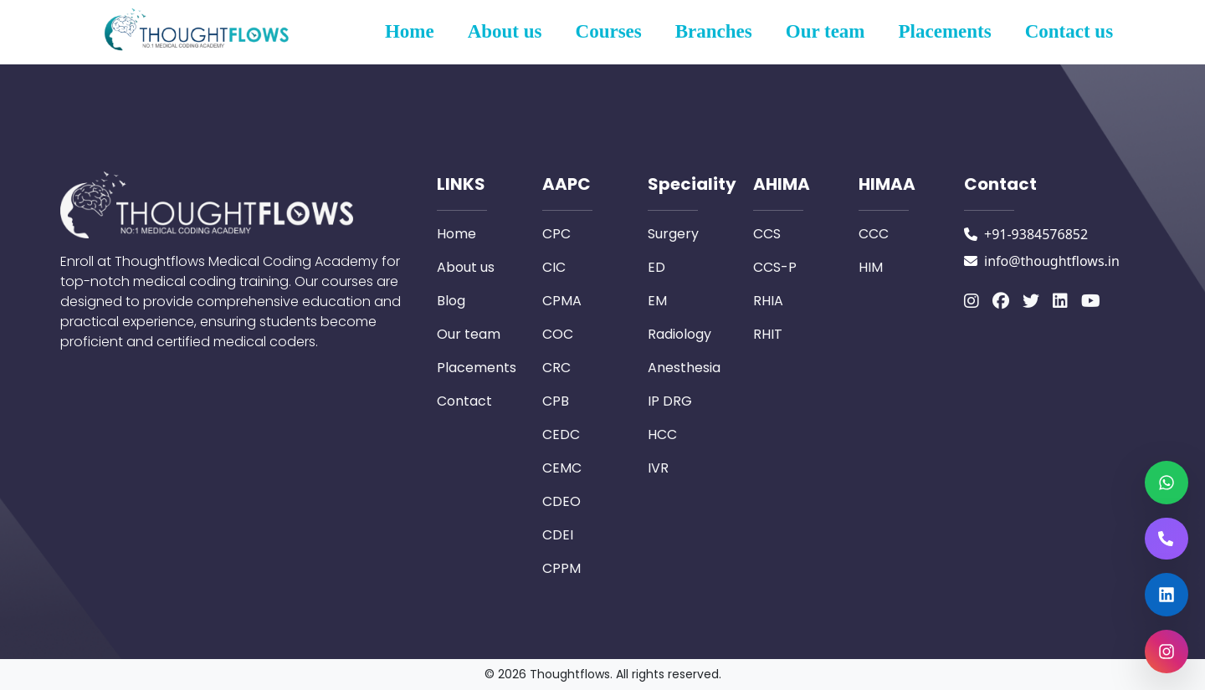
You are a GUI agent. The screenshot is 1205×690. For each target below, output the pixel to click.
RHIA (768, 300)
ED (656, 267)
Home (409, 31)
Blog (451, 300)
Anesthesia (684, 367)
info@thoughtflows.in (1052, 261)
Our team (825, 31)
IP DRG (670, 401)
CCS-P (775, 267)
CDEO (561, 501)
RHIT (767, 334)
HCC (662, 434)
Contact (464, 401)
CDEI (557, 534)
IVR (658, 468)
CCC (874, 233)
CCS (767, 233)
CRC (556, 367)
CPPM (561, 568)
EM (657, 300)
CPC (556, 233)
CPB (555, 401)
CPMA (562, 300)
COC (557, 334)
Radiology (679, 334)
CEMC (562, 468)
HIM (871, 267)
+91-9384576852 (1036, 234)
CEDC (561, 434)
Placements (945, 31)
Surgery (673, 233)
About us (505, 31)
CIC (554, 267)
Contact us (1069, 31)
